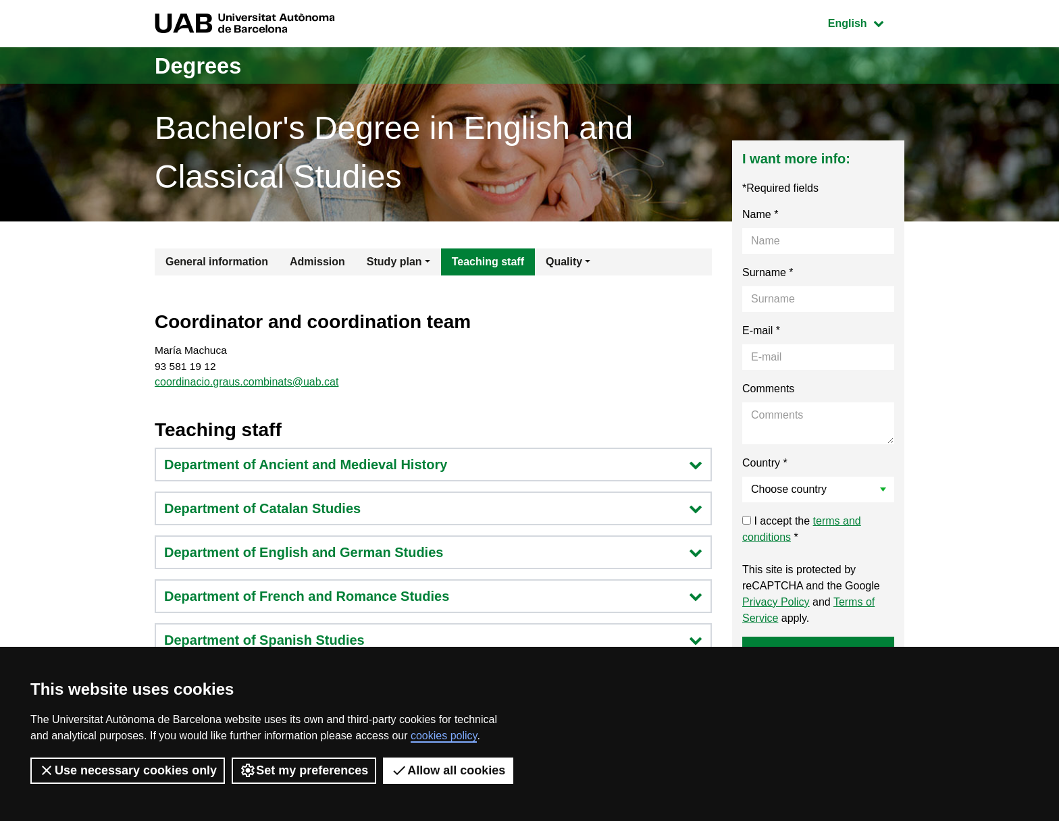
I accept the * (801, 529)
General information (216, 261)
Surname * (768, 272)
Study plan (394, 261)
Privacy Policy (776, 602)
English (865, 22)
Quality (564, 261)
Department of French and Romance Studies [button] (433, 598)
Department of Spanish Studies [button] (433, 642)
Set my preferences (304, 770)
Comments (768, 388)
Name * (760, 214)
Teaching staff (488, 261)
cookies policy (444, 735)
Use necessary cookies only (127, 770)
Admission (317, 261)
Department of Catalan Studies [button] (433, 510)
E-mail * (761, 330)
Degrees (203, 65)
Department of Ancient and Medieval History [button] (433, 466)
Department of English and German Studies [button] (433, 554)
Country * (764, 463)
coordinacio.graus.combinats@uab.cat (246, 384)
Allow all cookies (448, 770)
